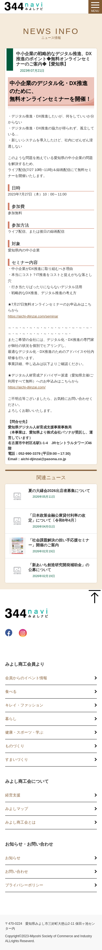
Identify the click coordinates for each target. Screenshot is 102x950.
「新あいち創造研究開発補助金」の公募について (58, 567)
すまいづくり (16, 759)
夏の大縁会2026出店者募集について (59, 490)
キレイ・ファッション (24, 705)
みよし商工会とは (20, 822)
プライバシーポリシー (24, 885)
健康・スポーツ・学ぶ (24, 732)
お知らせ (12, 858)
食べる (11, 691)
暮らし (11, 719)
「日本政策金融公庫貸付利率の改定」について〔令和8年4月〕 (56, 517)
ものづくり (14, 746)
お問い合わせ (16, 871)
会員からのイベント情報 (26, 678)
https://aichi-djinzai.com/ (27, 387)
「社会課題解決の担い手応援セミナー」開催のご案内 (58, 542)
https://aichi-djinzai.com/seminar (33, 316)
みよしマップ (16, 808)
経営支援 (12, 795)
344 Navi (25, 6)
